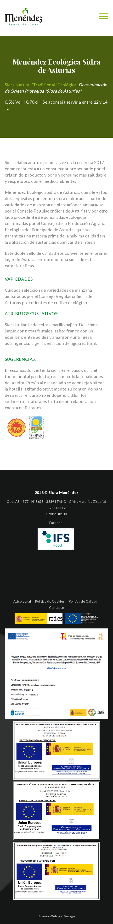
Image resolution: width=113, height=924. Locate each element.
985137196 (59, 508)
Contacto (56, 607)
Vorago (69, 916)
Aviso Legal (22, 601)
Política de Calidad (83, 601)
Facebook (56, 523)
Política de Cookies (50, 601)
